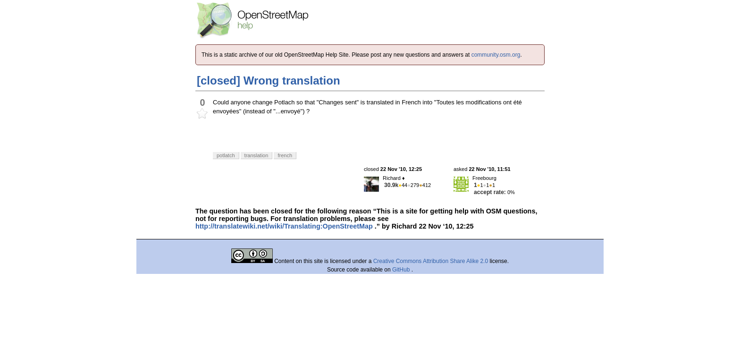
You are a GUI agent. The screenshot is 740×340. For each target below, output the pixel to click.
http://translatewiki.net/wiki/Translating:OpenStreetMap (284, 226)
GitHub (402, 269)
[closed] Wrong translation (268, 80)
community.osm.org (496, 54)
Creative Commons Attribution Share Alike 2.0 (430, 261)
